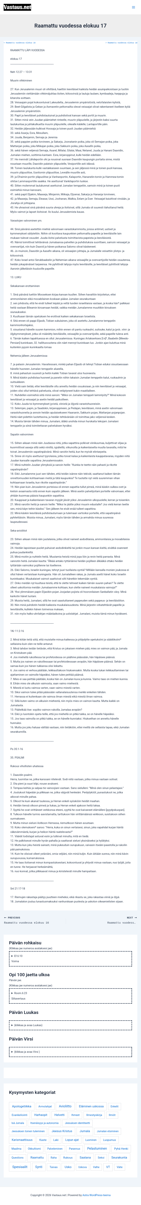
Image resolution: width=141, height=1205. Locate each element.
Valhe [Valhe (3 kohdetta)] (96, 1166)
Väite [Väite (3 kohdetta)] (120, 1166)
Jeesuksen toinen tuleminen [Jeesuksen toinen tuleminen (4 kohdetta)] (28, 1131)
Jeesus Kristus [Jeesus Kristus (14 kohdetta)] (62, 1131)
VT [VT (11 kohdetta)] (108, 1167)
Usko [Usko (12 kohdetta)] (68, 1167)
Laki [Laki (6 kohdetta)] (56, 1139)
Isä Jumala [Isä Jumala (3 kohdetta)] (18, 1122)
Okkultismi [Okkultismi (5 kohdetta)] (34, 1148)
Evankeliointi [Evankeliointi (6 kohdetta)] (19, 1114)
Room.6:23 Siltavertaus (19, 996)
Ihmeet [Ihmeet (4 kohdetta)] (76, 1114)
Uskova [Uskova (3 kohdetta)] (82, 1166)
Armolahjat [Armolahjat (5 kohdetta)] (45, 1106)
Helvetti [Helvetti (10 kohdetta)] (59, 1114)
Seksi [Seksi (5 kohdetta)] (101, 1157)
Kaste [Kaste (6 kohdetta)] (42, 1139)
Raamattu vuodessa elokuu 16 (19, 43)
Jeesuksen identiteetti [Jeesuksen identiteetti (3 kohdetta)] (77, 1122)
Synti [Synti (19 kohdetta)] (38, 1167)
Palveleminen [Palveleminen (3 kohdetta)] (55, 1148)
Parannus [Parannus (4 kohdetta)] (74, 1148)
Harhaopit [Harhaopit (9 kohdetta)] (40, 1114)
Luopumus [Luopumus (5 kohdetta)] (109, 1139)
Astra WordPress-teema (96, 1195)
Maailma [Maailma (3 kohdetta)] (16, 1148)
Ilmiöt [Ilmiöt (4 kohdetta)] (112, 1114)
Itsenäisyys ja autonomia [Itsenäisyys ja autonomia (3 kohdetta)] (44, 1122)
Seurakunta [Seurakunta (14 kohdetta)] (119, 1157)
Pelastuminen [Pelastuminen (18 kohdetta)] (97, 1148)
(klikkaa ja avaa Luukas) (28, 1025)
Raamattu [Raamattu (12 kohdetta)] (37, 1157)
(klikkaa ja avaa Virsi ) (27, 1051)
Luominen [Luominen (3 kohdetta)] (91, 1139)
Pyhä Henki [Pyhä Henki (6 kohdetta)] (121, 1148)
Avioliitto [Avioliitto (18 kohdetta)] (65, 1106)
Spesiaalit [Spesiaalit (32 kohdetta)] (19, 1167)
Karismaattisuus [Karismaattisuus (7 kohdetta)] (22, 1139)
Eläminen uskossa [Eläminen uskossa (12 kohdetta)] (91, 1106)
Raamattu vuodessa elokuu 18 (121, 43)
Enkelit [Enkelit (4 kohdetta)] (115, 1106)
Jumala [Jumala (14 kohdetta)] (85, 1131)
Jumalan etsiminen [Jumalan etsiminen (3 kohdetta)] (108, 1131)
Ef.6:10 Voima (16, 958)
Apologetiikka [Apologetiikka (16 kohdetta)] (21, 1106)
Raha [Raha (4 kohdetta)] (54, 1157)
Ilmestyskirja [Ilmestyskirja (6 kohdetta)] (94, 1114)
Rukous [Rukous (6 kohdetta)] (68, 1157)
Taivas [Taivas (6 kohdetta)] (54, 1167)
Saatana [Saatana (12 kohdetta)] (85, 1157)
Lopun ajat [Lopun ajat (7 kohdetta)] (72, 1139)
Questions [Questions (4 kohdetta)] (17, 1157)
